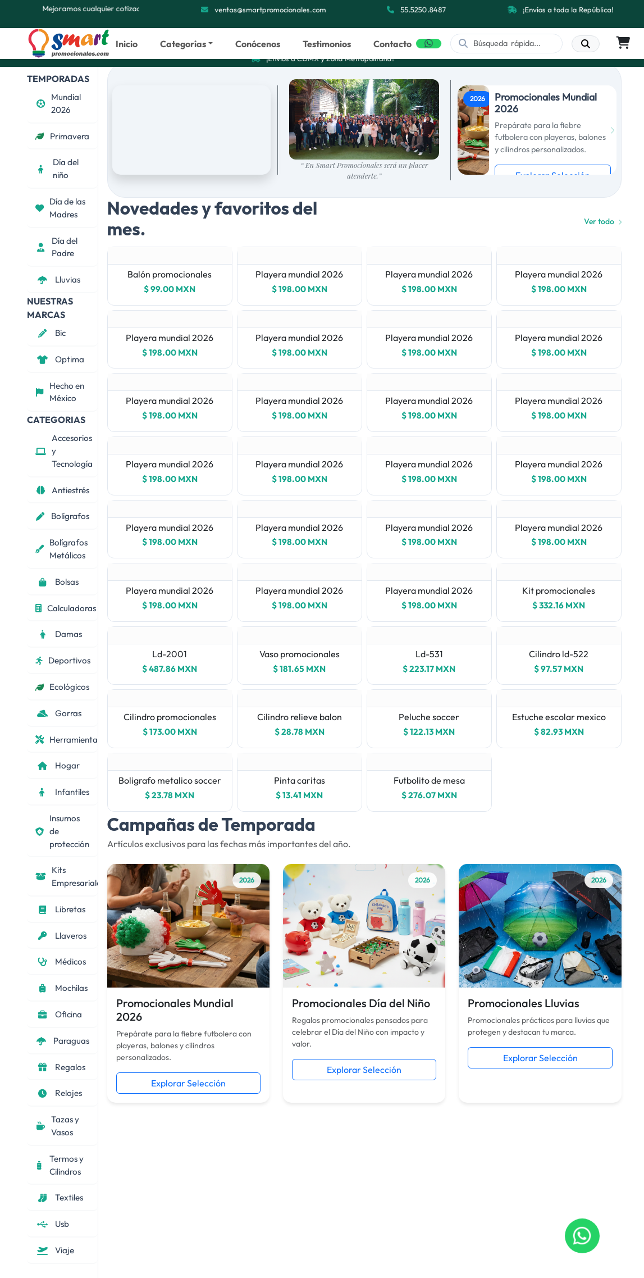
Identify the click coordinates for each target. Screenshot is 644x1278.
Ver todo (603, 221)
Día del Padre (56, 247)
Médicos (60, 961)
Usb (52, 1223)
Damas (58, 634)
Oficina (58, 1014)
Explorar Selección (188, 1083)
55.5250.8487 (424, 9)
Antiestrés (62, 490)
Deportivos (62, 660)
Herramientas (66, 739)
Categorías (183, 43)
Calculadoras (65, 608)
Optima (59, 359)
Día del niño (57, 168)
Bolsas (57, 581)
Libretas (60, 909)
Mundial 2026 (58, 103)
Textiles (59, 1197)
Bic (50, 333)
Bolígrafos (62, 516)
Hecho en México (59, 392)
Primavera (62, 136)
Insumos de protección (62, 831)
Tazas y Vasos (57, 1126)
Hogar (57, 765)
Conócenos (257, 43)
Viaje (54, 1250)
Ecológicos (62, 686)
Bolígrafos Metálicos (61, 549)
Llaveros (60, 935)
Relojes (58, 1093)
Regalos (60, 1067)
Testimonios (327, 43)
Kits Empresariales (66, 876)
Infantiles (62, 791)
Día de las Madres (60, 208)
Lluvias (57, 279)
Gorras (58, 713)
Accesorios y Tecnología (64, 451)
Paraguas (62, 1040)
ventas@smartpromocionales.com (271, 9)
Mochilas (61, 988)
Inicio (127, 43)
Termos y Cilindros (59, 1165)
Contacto (392, 43)
